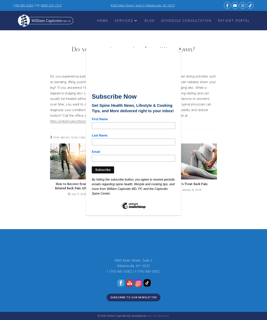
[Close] (180, 49)
